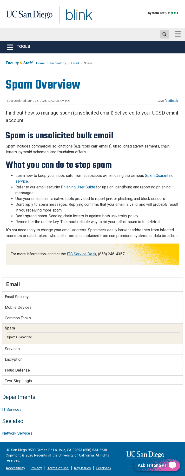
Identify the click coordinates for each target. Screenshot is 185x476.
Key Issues (82, 468)
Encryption (13, 359)
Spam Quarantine (19, 337)
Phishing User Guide (78, 187)
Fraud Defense (17, 370)
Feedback (103, 468)
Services (12, 349)
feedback (171, 101)
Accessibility (15, 468)
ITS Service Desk (81, 254)
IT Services (11, 409)
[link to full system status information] (175, 13)
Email (75, 63)
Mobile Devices (18, 307)
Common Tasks (18, 318)
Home (40, 63)
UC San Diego (27, 18)
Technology (58, 63)
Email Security (17, 297)
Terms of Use (58, 468)
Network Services (17, 433)
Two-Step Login (18, 381)
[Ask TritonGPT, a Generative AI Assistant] (157, 465)
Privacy (36, 468)
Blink (74, 18)
